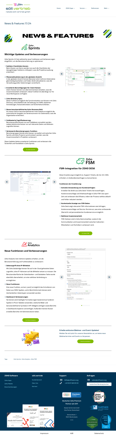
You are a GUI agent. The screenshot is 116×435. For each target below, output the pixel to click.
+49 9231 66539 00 (71, 383)
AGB (71, 433)
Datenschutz (99, 433)
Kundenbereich (37, 380)
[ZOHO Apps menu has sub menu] (52, 8)
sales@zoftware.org (99, 380)
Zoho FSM (34, 359)
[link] (58, 31)
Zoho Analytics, (26, 359)
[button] (61, 74)
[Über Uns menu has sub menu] (90, 8)
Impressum (44, 433)
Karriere (34, 386)
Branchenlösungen (11, 387)
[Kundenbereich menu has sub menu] (104, 8)
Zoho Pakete (9, 384)
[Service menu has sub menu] (65, 8)
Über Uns (35, 383)
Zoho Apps (8, 380)
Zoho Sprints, (18, 359)
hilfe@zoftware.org (71, 380)
